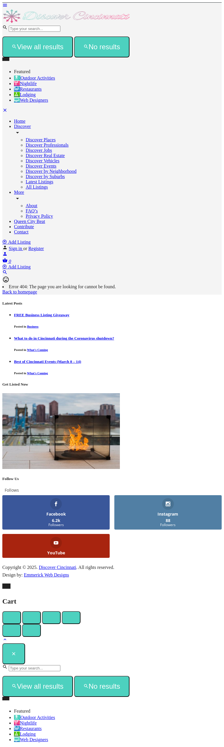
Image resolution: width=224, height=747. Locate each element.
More (19, 192)
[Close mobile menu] (5, 111)
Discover (22, 126)
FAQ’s (32, 210)
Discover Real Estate (45, 155)
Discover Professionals (47, 145)
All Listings (37, 186)
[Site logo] (66, 22)
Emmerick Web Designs (46, 574)
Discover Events (41, 166)
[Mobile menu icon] (112, 6)
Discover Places (41, 139)
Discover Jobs (39, 150)
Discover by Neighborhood (51, 171)
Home (19, 121)
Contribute (24, 226)
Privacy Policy (39, 216)
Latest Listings (39, 181)
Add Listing (16, 242)
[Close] (13, 653)
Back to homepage (19, 291)
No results (101, 47)
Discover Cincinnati (57, 567)
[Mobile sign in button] (5, 254)
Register (36, 248)
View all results (38, 47)
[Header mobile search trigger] (5, 273)
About (31, 205)
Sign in (16, 248)
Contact (21, 231)
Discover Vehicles (43, 160)
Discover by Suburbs (45, 176)
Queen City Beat (29, 221)
